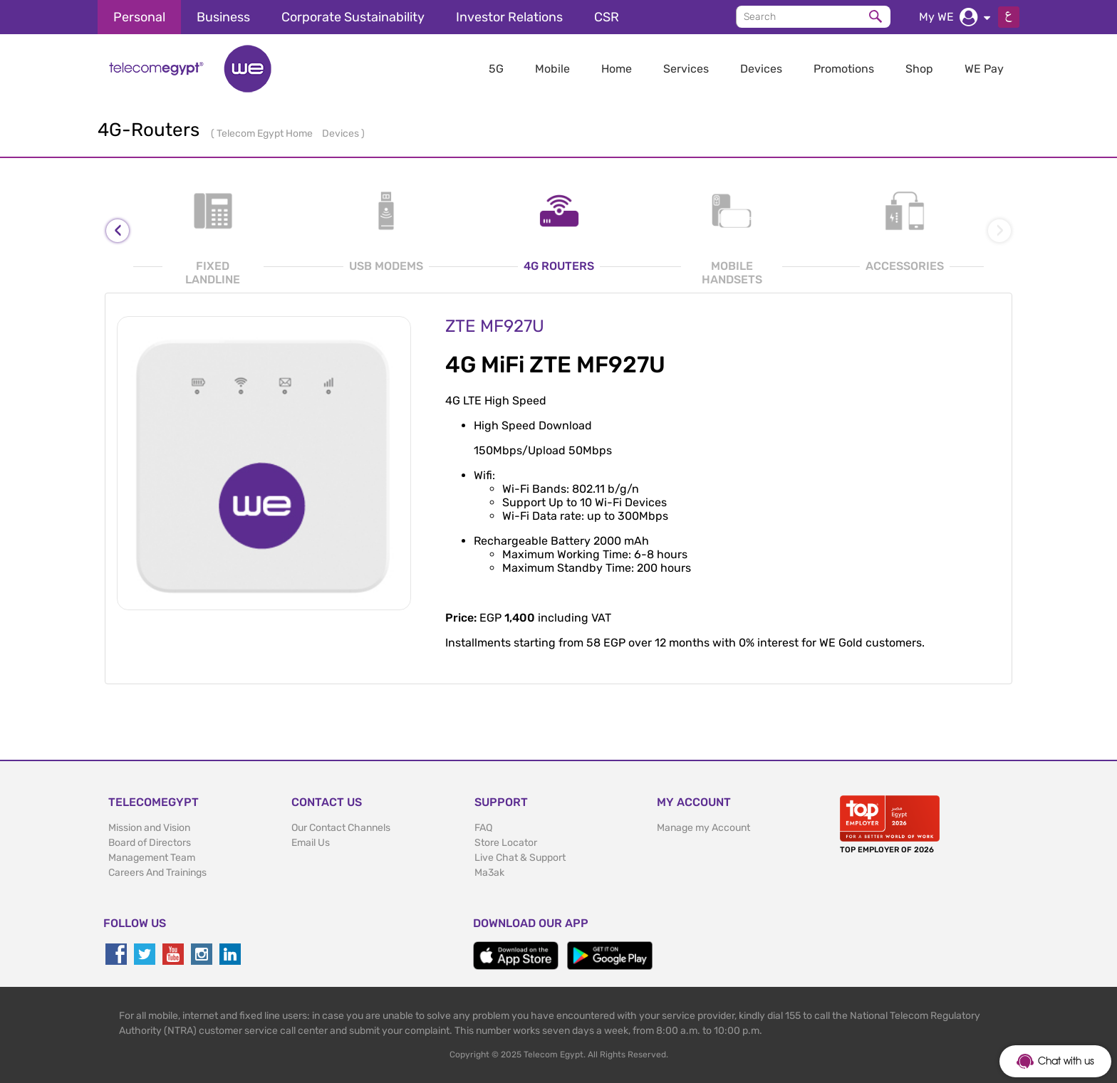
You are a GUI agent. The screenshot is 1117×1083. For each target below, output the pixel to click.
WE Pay (984, 68)
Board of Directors (149, 843)
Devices (761, 68)
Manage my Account (703, 828)
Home (616, 68)
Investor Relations (509, 17)
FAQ (483, 828)
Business (223, 17)
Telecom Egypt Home (266, 133)
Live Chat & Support (520, 858)
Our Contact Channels (340, 828)
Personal (139, 17)
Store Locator (505, 843)
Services (686, 68)
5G (496, 68)
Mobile (552, 68)
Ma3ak (489, 873)
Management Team (151, 858)
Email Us (310, 843)
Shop (919, 68)
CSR (606, 17)
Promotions (844, 68)
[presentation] (117, 230)
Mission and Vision (149, 828)
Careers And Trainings (157, 873)
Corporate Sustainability (353, 17)
